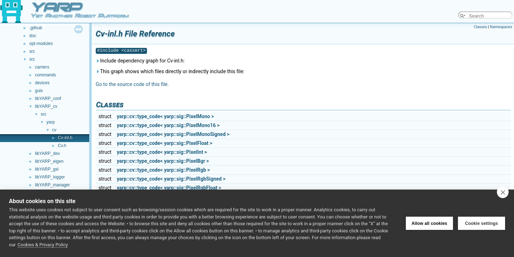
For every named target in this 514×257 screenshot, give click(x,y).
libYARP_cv (46, 106)
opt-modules (41, 43)
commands (45, 74)
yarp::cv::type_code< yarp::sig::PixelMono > (165, 116)
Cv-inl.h (65, 137)
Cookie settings (481, 223)
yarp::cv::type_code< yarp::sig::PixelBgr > (163, 161)
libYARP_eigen (49, 161)
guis (39, 90)
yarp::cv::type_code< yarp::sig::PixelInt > (162, 152)
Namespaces (501, 27)
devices (42, 82)
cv (54, 129)
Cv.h (62, 145)
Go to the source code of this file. (132, 84)
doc (32, 35)
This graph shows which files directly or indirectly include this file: (170, 71)
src (32, 51)
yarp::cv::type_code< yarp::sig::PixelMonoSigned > (173, 134)
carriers (42, 67)
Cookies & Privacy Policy (42, 244)
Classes (480, 27)
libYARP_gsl (47, 169)
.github (35, 27)
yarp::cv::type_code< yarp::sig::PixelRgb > (163, 170)
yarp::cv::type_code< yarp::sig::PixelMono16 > (168, 125)
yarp (50, 122)
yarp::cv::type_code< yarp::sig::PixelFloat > (164, 143)
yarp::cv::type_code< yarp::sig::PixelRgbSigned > (171, 179)
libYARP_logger (50, 177)
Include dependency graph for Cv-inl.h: (140, 61)
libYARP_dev (47, 153)
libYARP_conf (48, 98)
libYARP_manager (52, 184)
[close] (503, 192)
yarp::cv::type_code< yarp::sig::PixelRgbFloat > (169, 188)
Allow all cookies (429, 223)
